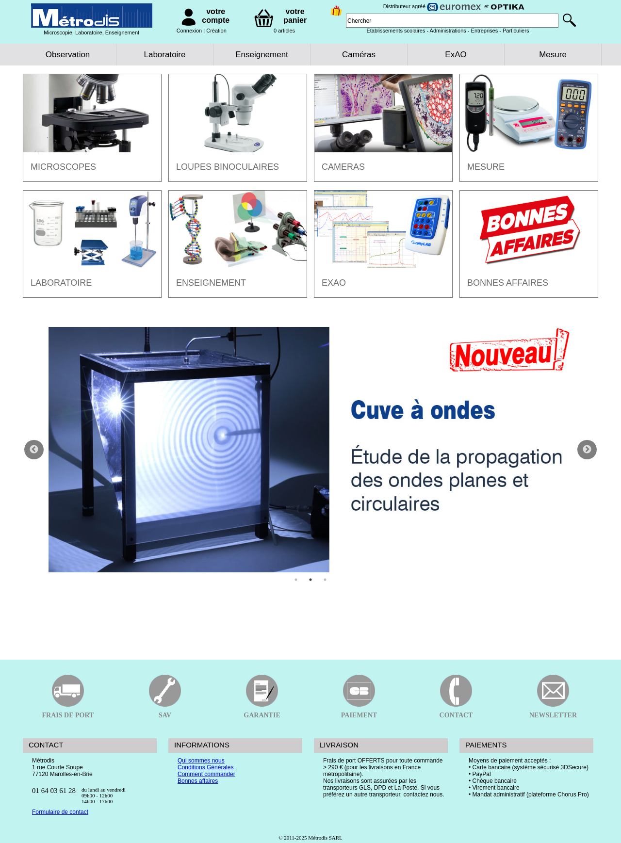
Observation (68, 54)
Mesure (553, 54)
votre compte (215, 15)
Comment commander (206, 774)
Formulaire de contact (60, 812)
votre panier (295, 15)
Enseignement (261, 54)
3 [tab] (325, 579)
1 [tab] (296, 579)
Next (587, 449)
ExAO (455, 54)
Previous (34, 449)
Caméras (359, 54)
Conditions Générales (205, 767)
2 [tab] (310, 579)
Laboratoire (164, 54)
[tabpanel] (310, 449)
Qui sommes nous (201, 760)
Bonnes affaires (198, 781)
